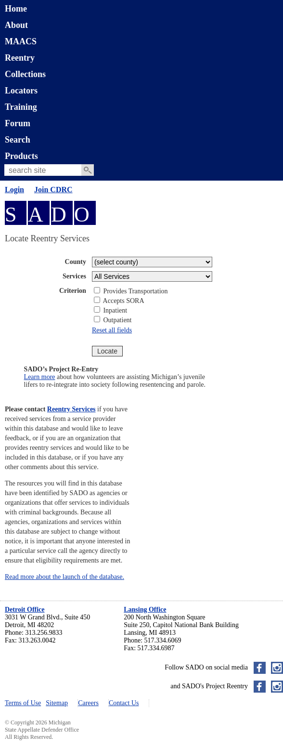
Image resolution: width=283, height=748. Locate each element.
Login (14, 189)
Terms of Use (23, 703)
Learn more (39, 377)
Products (21, 156)
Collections (25, 74)
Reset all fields (112, 330)
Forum (17, 123)
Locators (21, 90)
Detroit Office (25, 609)
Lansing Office (145, 609)
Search (17, 139)
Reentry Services (71, 409)
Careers (88, 703)
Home (16, 8)
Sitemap (57, 703)
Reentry (20, 58)
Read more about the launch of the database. (64, 576)
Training (21, 107)
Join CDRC (53, 189)
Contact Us (124, 703)
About (16, 25)
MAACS (21, 41)
